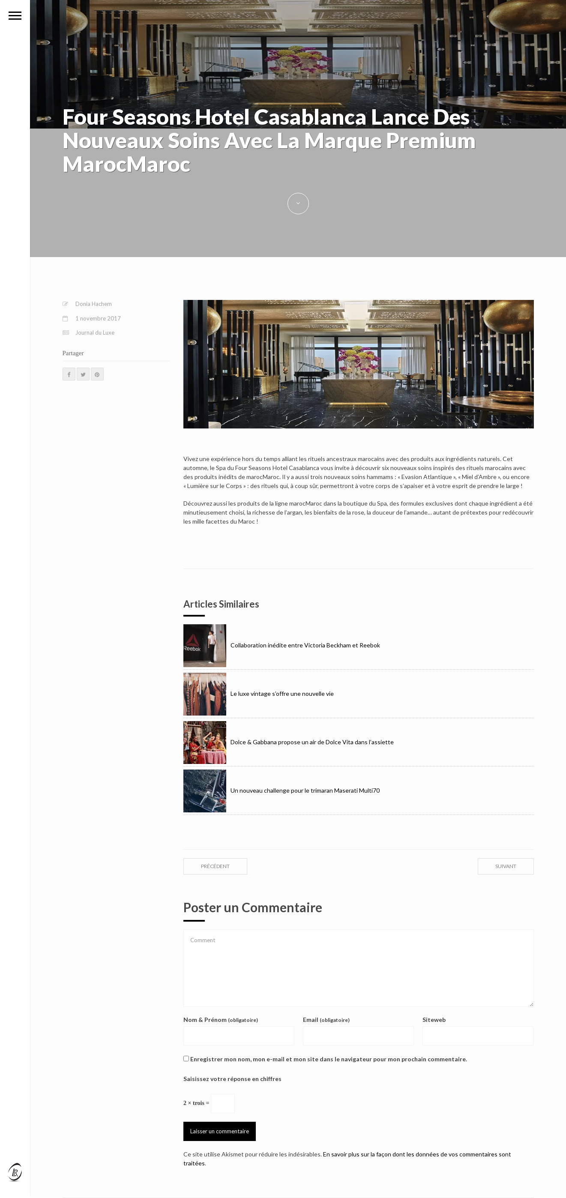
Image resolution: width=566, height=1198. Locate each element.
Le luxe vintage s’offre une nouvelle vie (258, 693)
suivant (505, 866)
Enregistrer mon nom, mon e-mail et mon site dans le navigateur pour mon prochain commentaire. (328, 1059)
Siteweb (434, 1019)
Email (326, 1019)
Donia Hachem (93, 303)
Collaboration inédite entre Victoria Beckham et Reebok (281, 645)
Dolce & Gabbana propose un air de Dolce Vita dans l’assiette (288, 742)
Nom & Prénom (220, 1019)
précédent (215, 866)
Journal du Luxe (94, 332)
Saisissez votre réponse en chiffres (232, 1078)
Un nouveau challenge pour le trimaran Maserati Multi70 (281, 790)
